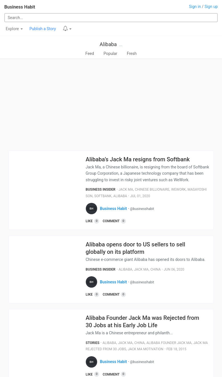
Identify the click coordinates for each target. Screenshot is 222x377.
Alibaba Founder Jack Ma (169, 343)
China (155, 269)
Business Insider (101, 189)
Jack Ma (126, 189)
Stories (92, 343)
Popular (110, 53)
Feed (89, 53)
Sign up (211, 6)
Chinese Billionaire (152, 189)
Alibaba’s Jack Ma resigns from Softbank (138, 159)
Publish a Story (42, 28)
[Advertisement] (111, 104)
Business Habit (19, 7)
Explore (14, 28)
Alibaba (108, 44)
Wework (178, 189)
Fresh (132, 53)
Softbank (103, 196)
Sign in (195, 6)
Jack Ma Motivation (145, 349)
